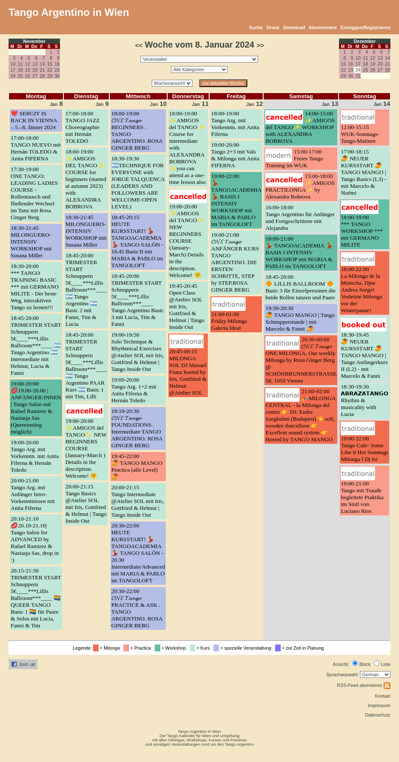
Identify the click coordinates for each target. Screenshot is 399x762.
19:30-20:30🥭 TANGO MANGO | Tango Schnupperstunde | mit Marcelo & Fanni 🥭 (300, 318)
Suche (256, 27)
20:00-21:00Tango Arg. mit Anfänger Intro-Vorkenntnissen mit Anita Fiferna (33, 494)
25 (20, 75)
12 (27, 63)
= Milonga (107, 648)
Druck (273, 27)
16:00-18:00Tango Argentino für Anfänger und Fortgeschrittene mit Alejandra (299, 217)
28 (42, 75)
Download (294, 27)
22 (49, 69)
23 (57, 69)
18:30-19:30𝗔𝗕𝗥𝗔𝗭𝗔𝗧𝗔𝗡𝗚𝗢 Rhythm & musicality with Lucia (364, 400)
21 (42, 69)
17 (12, 69)
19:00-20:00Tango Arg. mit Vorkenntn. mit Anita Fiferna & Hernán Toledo (35, 456)
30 (57, 75)
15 (49, 63)
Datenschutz (377, 714)
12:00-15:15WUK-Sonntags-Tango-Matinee (360, 134)
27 (35, 75)
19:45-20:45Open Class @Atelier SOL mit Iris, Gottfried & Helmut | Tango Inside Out (186, 306)
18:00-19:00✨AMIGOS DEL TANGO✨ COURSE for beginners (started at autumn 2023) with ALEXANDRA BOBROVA (86, 179)
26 (27, 75)
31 (358, 75)
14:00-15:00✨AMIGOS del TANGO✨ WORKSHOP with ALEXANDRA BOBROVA (300, 127)
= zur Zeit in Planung (301, 648)
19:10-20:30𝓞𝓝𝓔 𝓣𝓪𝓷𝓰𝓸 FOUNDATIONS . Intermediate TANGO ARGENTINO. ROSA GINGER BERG (136, 428)
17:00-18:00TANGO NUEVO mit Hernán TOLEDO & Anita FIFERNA (36, 148)
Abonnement (322, 27)
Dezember (365, 41)
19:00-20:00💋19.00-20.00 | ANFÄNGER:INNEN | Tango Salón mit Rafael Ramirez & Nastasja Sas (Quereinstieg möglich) (36, 407)
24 (12, 75)
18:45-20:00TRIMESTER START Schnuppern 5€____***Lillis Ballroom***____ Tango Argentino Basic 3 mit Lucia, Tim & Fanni (137, 300)
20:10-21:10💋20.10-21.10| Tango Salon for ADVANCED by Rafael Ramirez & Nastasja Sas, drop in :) (35, 539)
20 (35, 69)
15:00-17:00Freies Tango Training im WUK (294, 158)
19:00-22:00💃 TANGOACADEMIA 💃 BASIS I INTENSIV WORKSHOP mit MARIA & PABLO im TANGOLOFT (236, 200)
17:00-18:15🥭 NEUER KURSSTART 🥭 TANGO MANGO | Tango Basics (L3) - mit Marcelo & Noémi (363, 172)
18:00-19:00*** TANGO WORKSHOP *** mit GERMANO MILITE (362, 231)
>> (260, 45)
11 (20, 63)
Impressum (379, 705)
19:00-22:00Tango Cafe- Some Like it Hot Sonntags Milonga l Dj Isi (364, 448)
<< (138, 45)
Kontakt (382, 696)
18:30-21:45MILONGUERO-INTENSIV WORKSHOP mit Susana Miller (31, 242)
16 (57, 63)
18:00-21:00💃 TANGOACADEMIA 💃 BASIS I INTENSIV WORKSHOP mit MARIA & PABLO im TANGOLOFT (299, 252)
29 (49, 75)
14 (42, 63)
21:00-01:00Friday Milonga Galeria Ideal (229, 321)
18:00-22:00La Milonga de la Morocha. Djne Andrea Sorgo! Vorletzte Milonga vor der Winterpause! (361, 289)
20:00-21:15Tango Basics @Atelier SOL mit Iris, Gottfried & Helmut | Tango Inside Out (86, 503)
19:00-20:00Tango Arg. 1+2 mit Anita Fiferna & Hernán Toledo (133, 390)
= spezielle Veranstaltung (243, 648)
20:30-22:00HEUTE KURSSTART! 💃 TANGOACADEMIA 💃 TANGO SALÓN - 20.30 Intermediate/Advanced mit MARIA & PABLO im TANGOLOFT (138, 553)
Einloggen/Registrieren (365, 27)
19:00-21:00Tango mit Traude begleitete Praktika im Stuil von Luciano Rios (362, 497)
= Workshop (172, 648)
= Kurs (201, 648)
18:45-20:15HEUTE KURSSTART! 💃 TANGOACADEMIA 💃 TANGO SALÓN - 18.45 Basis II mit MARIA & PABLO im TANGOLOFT (137, 241)
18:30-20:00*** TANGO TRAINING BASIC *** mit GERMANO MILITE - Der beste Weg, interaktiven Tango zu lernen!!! (35, 286)
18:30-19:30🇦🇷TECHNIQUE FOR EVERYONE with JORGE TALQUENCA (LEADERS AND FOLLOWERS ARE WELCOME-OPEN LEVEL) (138, 182)
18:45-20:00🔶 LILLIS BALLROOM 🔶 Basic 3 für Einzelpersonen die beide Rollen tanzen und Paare (300, 287)
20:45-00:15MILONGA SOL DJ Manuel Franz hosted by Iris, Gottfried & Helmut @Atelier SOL (188, 372)
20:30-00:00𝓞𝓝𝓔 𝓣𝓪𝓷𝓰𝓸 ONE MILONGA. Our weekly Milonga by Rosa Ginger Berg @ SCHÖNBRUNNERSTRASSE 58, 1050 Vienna (300, 360)
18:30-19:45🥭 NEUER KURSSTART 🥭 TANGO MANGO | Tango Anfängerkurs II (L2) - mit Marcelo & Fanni (364, 355)
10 (12, 63)
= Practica (138, 648)
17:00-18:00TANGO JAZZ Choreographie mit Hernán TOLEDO (83, 127)
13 (35, 63)
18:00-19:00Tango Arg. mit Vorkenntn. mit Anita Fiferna (235, 123)
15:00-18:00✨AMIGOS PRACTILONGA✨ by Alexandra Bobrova (300, 186)
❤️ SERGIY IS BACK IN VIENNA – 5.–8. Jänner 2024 (34, 120)
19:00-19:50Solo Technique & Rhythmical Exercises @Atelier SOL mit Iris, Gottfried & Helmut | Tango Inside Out (137, 351)
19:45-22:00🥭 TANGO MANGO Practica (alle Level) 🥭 (136, 466)
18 (20, 69)
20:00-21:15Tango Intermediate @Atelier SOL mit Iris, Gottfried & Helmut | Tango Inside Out (137, 501)
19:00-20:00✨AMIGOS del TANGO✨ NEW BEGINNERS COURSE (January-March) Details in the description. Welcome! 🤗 (186, 240)
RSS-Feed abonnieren (363, 685)
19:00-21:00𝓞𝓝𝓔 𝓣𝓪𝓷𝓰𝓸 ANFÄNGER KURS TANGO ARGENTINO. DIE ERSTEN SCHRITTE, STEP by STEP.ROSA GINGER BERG (235, 262)
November (34, 41)
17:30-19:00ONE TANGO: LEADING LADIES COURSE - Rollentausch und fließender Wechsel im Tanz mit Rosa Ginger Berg (34, 193)
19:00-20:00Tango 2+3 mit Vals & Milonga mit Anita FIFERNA (235, 155)
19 (27, 69)
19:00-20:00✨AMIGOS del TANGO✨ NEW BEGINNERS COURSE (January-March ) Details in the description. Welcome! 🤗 (86, 448)
